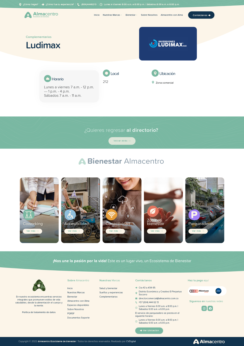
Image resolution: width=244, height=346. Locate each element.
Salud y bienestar (108, 288)
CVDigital (131, 341)
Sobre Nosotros (149, 15)
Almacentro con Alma (172, 15)
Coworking (33, 224)
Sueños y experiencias (111, 292)
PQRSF (71, 313)
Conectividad (118, 224)
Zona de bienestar (155, 222)
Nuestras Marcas (112, 15)
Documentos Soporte (78, 318)
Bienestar (132, 15)
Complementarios (39, 34)
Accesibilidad (76, 224)
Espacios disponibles (78, 305)
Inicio (97, 15)
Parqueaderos (201, 224)
